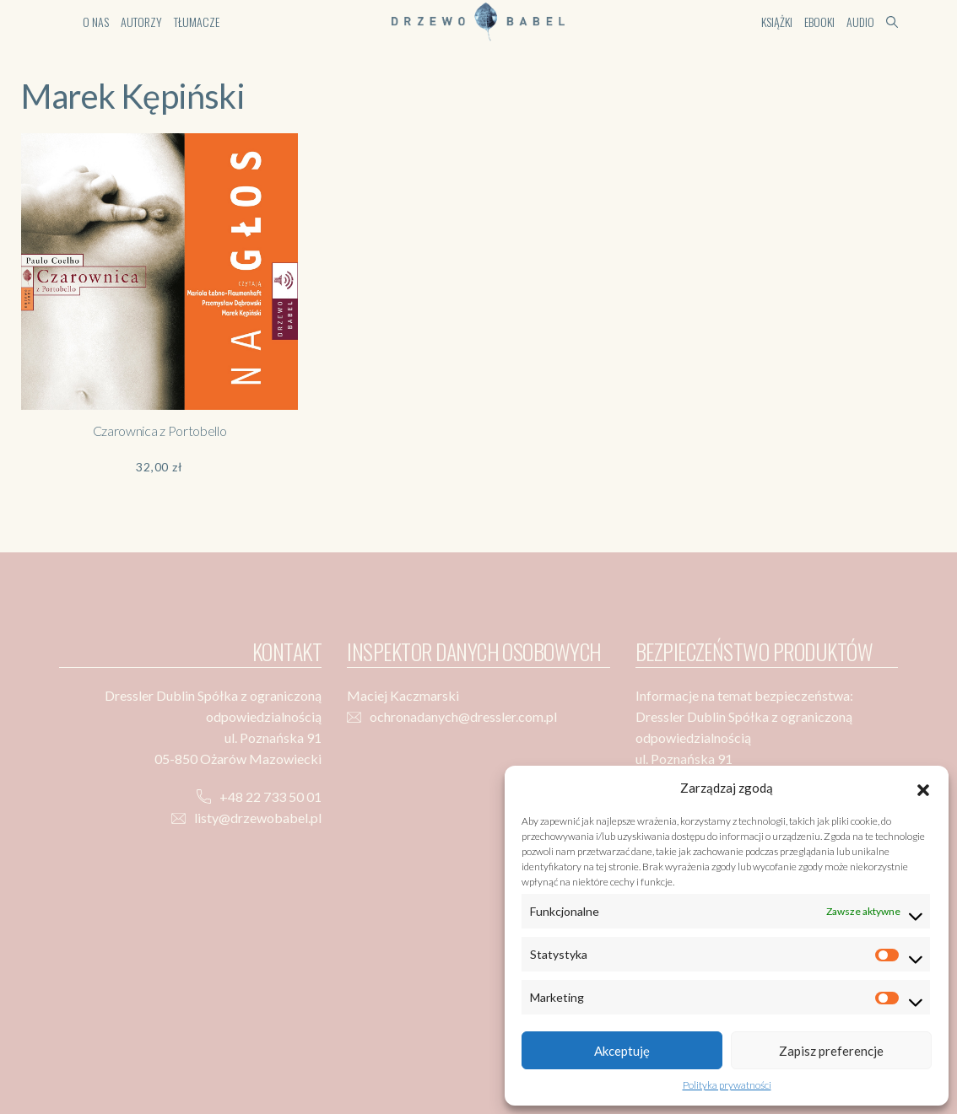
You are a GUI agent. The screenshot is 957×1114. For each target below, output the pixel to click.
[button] (923, 787)
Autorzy (141, 21)
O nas (96, 21)
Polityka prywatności (727, 1085)
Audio (860, 21)
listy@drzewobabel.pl (258, 818)
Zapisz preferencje (831, 1050)
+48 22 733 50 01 (270, 796)
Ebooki (819, 21)
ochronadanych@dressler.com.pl (463, 716)
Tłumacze (196, 21)
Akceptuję (622, 1050)
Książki (776, 21)
